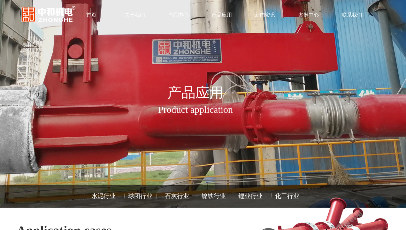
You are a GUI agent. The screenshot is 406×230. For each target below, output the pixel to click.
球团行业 (140, 196)
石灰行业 (177, 196)
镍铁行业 (214, 196)
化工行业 (287, 196)
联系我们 (352, 15)
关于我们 (135, 15)
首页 (91, 15)
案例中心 (308, 15)
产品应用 (221, 15)
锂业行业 (250, 196)
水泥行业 (103, 196)
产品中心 (178, 15)
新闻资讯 (265, 15)
